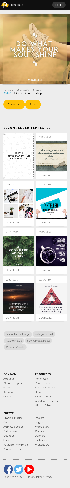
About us (8, 378)
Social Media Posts (38, 340)
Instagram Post (44, 334)
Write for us (10, 392)
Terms (39, 477)
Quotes (39, 431)
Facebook (8, 469)
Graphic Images (12, 417)
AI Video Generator (46, 401)
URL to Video (43, 405)
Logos (39, 422)
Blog (38, 392)
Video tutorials (44, 396)
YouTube (29, 469)
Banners (40, 435)
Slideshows (10, 431)
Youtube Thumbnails (15, 444)
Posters (39, 417)
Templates (41, 378)
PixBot (7, 93)
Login (58, 4)
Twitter (18, 469)
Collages (8, 435)
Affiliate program (13, 383)
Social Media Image (18, 334)
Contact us (10, 396)
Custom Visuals (15, 347)
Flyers (6, 440)
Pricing (7, 387)
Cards (7, 422)
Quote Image (14, 340)
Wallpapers (42, 444)
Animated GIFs (12, 449)
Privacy (48, 477)
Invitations (41, 440)
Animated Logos (13, 426)
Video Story (42, 426)
